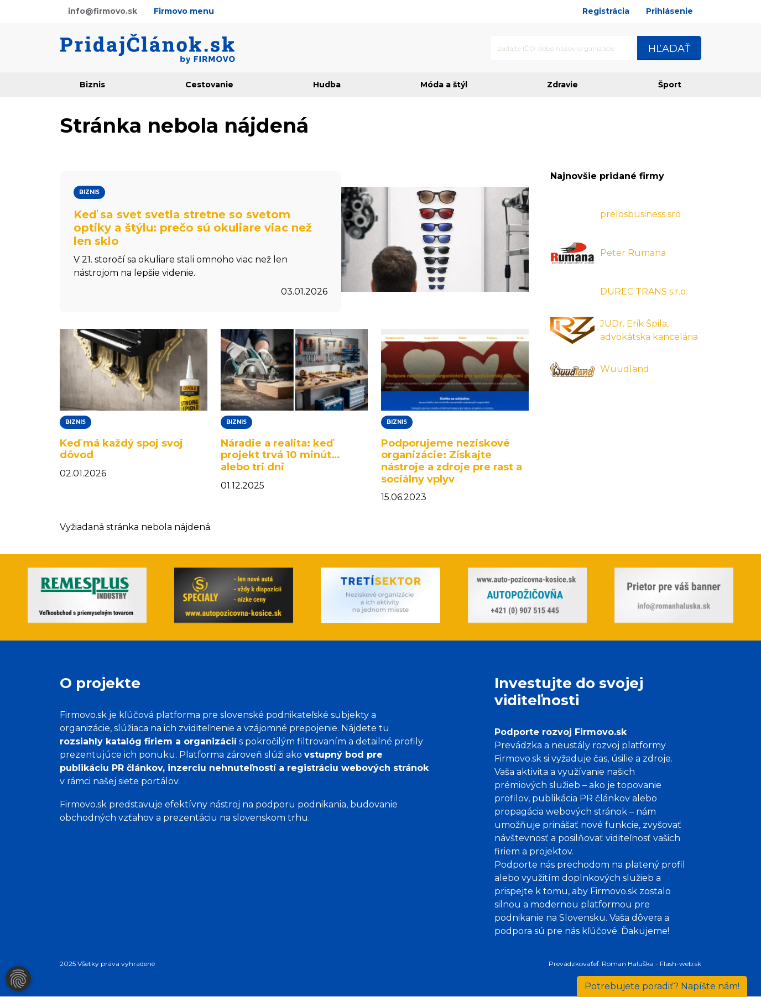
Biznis (92, 85)
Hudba (327, 85)
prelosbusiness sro (640, 214)
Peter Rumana (633, 253)
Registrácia (605, 11)
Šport (669, 85)
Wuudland (624, 369)
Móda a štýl (443, 85)
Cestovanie (209, 85)
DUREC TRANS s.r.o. (643, 291)
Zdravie (562, 85)
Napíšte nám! (662, 986)
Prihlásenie (669, 11)
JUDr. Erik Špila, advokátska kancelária (649, 330)
